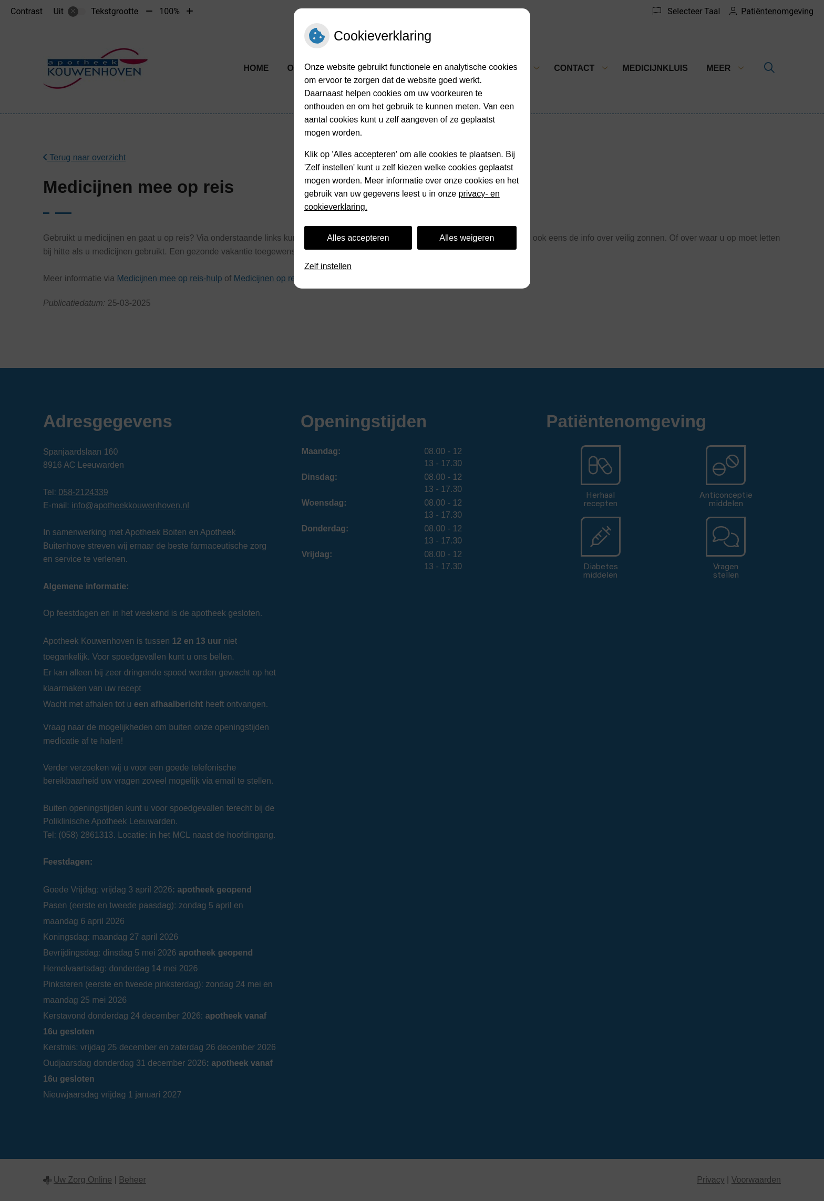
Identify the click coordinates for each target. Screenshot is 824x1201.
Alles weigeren (466, 237)
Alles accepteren (358, 237)
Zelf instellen (328, 266)
